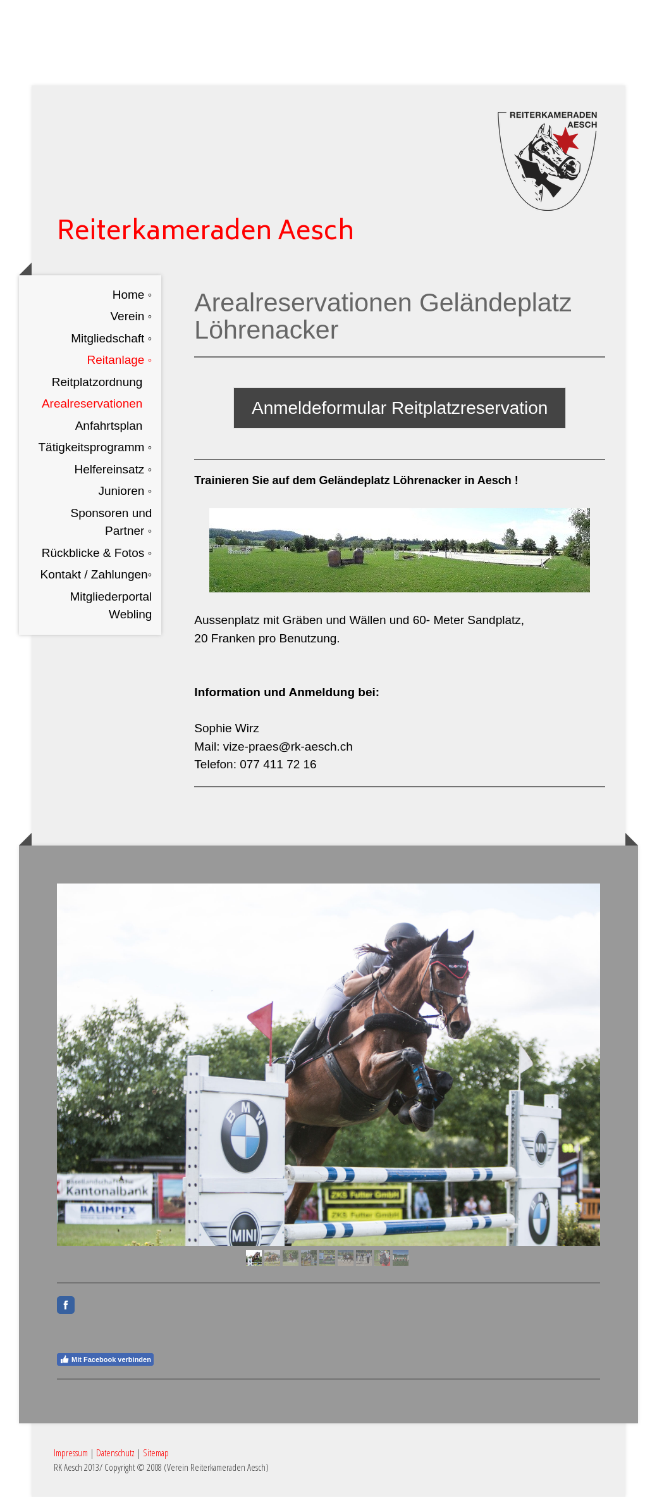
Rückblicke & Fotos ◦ (97, 562)
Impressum (71, 1460)
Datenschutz (115, 1460)
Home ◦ (132, 304)
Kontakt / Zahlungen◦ (96, 584)
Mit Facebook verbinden (105, 1368)
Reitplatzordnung (97, 391)
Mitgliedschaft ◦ (111, 347)
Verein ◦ (131, 326)
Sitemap (156, 1460)
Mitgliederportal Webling (111, 615)
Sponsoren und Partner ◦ (111, 531)
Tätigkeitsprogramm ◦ (95, 457)
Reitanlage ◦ (119, 370)
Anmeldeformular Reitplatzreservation (400, 418)
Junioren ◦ (125, 501)
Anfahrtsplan (109, 435)
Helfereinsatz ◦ (113, 478)
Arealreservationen (92, 413)
